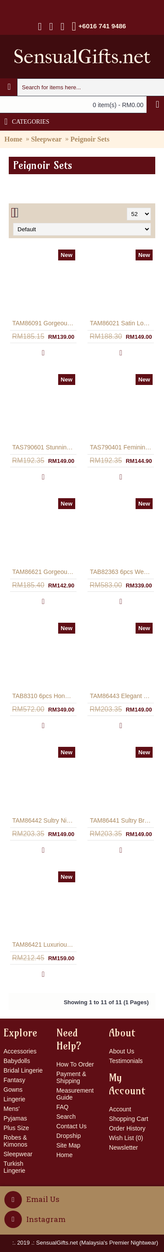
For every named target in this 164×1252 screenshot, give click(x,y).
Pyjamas (15, 1118)
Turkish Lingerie (14, 1167)
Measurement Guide (75, 1094)
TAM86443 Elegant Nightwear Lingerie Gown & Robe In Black (122, 695)
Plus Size (16, 1127)
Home (13, 139)
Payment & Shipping (71, 1077)
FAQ (62, 1107)
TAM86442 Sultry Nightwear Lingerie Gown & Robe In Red (44, 820)
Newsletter (123, 1147)
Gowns (13, 1089)
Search (66, 1116)
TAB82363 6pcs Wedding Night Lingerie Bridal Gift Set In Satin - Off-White (122, 571)
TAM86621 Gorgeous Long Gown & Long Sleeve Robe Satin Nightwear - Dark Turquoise (44, 571)
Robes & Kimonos (15, 1141)
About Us (121, 1051)
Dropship (68, 1135)
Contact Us (71, 1126)
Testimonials (126, 1060)
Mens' (11, 1108)
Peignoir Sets (89, 139)
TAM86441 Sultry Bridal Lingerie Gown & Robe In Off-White (122, 820)
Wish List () (126, 1137)
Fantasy (14, 1080)
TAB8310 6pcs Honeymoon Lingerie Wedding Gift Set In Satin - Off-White (44, 695)
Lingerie (14, 1099)
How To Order (75, 1064)
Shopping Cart (128, 1118)
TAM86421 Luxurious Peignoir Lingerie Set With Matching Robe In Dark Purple (44, 944)
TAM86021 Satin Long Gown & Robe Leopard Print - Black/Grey (122, 323)
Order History (127, 1128)
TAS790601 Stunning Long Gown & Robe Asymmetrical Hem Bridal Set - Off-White (44, 447)
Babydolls (16, 1060)
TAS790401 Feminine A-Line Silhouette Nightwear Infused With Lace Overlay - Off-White (122, 447)
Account (120, 1109)
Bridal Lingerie (23, 1070)
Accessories (19, 1051)
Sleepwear (46, 139)
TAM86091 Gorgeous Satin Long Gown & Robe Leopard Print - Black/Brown (44, 323)
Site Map (68, 1145)
